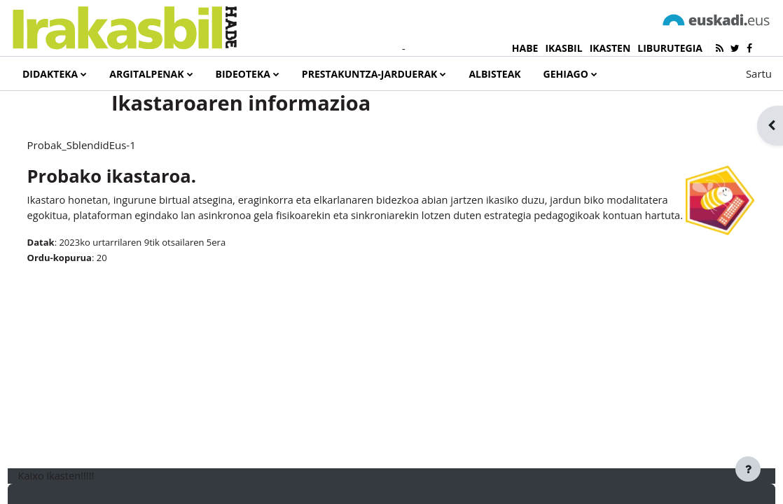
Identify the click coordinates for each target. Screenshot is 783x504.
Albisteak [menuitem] (494, 73)
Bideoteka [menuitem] (243, 73)
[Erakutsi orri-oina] (748, 469)
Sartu (759, 73)
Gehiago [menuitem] (565, 73)
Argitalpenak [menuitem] (146, 73)
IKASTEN (610, 48)
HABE (525, 48)
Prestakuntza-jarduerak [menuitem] (370, 73)
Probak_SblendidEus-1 (107, 189)
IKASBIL (563, 48)
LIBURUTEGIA (669, 48)
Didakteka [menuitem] (50, 73)
